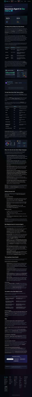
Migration (19, 1)
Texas (15, 385)
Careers (8, 6)
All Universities (15, 378)
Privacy (25, 386)
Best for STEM (15, 382)
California (15, 383)
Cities (22, 1)
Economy (15, 1)
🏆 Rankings (15, 379)
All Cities (10, 378)
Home (9, 1)
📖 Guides (15, 380)
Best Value (15, 381)
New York (15, 384)
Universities (29, 1)
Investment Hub (20, 378)
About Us (25, 385)
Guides (25, 1)
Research (12, 1)
